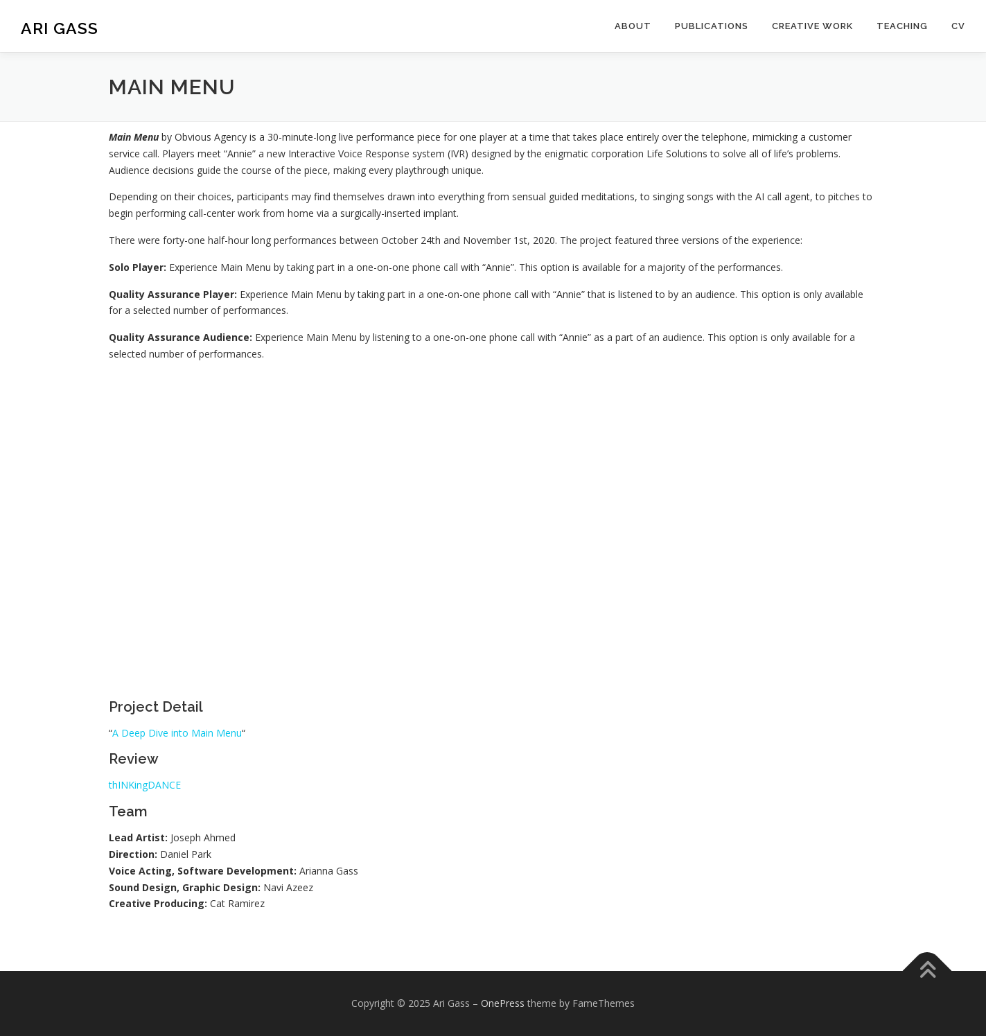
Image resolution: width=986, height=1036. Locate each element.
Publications (711, 26)
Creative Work (812, 26)
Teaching (902, 26)
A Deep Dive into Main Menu (177, 732)
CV (958, 26)
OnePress (503, 1003)
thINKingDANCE (145, 784)
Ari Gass (59, 28)
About (633, 26)
